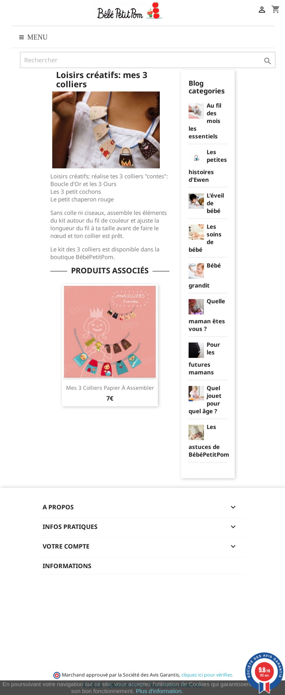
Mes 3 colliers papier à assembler (110, 387)
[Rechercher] (147, 60)
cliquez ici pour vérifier (206, 675)
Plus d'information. (159, 691)
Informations (67, 566)
